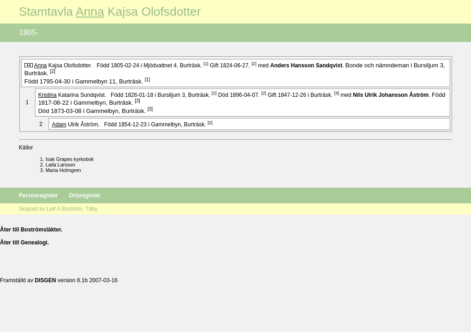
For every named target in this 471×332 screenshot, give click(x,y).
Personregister (39, 195)
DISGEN (45, 280)
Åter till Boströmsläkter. (31, 229)
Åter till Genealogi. (24, 242)
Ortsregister (85, 195)
